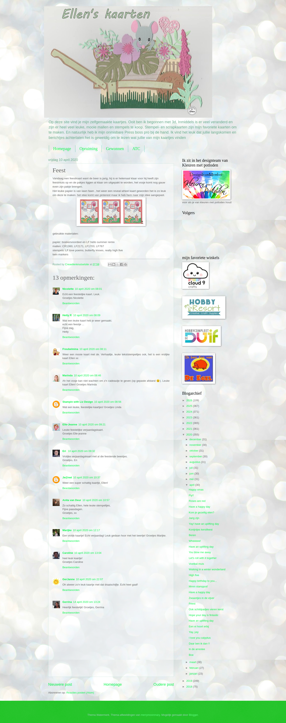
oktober (194, 450)
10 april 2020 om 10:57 (96, 500)
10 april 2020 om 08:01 (88, 288)
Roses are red (197, 500)
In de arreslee (197, 649)
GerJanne (68, 579)
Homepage (62, 148)
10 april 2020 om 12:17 (86, 530)
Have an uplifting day (201, 546)
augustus (195, 462)
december (195, 439)
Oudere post (164, 684)
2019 (189, 680)
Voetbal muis (196, 563)
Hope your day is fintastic (203, 615)
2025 (189, 405)
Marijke (67, 530)
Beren (192, 535)
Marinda (67, 375)
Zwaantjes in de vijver (201, 598)
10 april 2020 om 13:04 (88, 552)
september (196, 456)
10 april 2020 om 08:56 (107, 401)
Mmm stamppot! (198, 586)
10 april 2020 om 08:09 (86, 315)
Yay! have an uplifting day (204, 523)
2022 (189, 423)
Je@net (67, 477)
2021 (189, 428)
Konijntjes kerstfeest (200, 529)
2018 (189, 686)
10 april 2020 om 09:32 (81, 451)
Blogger (193, 714)
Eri (64, 451)
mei (191, 479)
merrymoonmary (150, 714)
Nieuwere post (60, 684)
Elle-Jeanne (69, 424)
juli (191, 467)
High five (194, 575)
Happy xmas (196, 489)
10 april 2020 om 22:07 (89, 579)
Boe (191, 654)
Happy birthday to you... (203, 580)
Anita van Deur (71, 500)
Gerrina (67, 601)
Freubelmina (70, 349)
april (192, 484)
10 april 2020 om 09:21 (92, 424)
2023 (189, 417)
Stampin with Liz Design (77, 401)
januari (193, 673)
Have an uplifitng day (201, 620)
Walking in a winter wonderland (207, 569)
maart (193, 662)
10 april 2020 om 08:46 (87, 375)
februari (194, 667)
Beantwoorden (71, 303)
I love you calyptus (200, 637)
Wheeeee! (195, 540)
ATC (136, 148)
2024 (189, 411)
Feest (192, 603)
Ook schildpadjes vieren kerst (206, 609)
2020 (189, 434)
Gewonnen (115, 148)
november (195, 444)
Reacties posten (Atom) (80, 692)
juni (191, 473)
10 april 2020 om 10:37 (86, 477)
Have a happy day (199, 506)
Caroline (67, 552)
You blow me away (200, 552)
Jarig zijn (194, 518)
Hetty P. (67, 315)
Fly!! (191, 495)
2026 (189, 400)
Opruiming (89, 148)
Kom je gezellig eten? (201, 512)
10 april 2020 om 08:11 (93, 349)
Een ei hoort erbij (199, 626)
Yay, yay (193, 632)
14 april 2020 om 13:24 (86, 601)
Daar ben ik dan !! (199, 643)
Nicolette (68, 288)
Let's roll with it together (203, 558)
